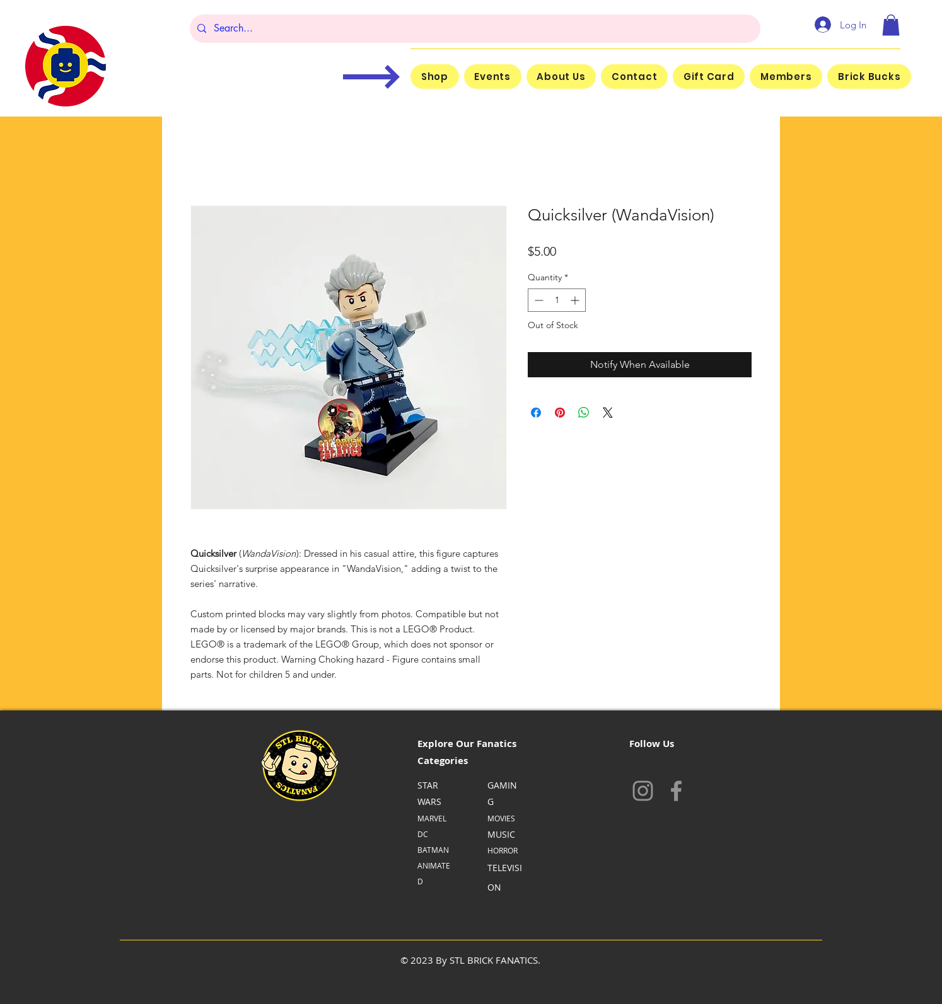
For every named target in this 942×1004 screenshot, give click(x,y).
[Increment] (576, 300)
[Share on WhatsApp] (583, 412)
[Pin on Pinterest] (559, 412)
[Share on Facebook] (536, 412)
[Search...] (474, 28)
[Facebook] (676, 790)
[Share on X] (607, 412)
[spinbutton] (556, 300)
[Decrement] (537, 300)
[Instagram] (642, 790)
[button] (891, 24)
